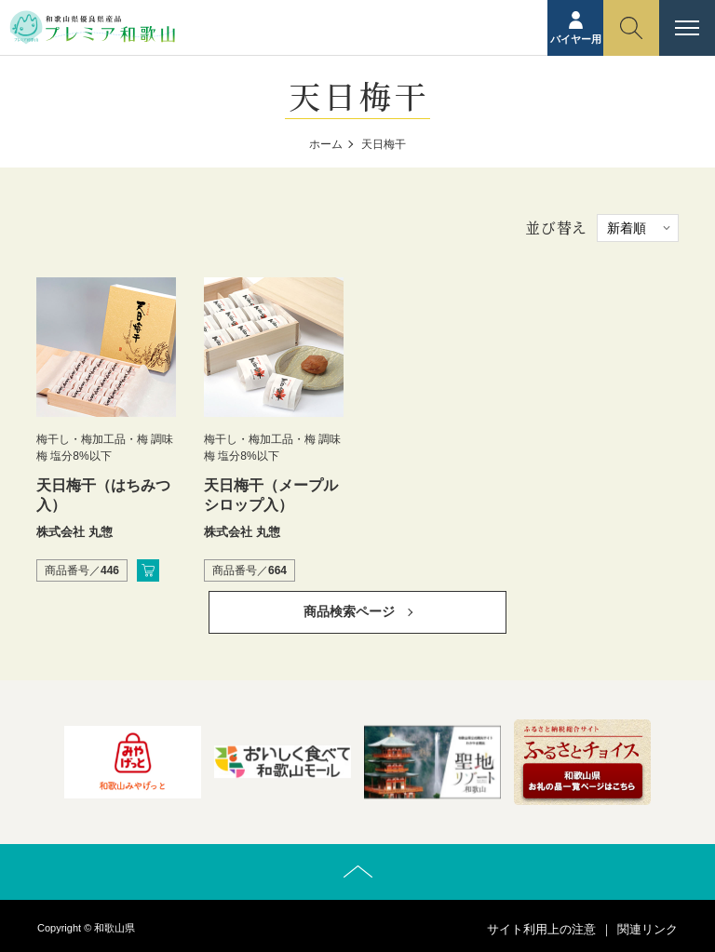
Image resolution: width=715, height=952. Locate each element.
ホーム (326, 144)
